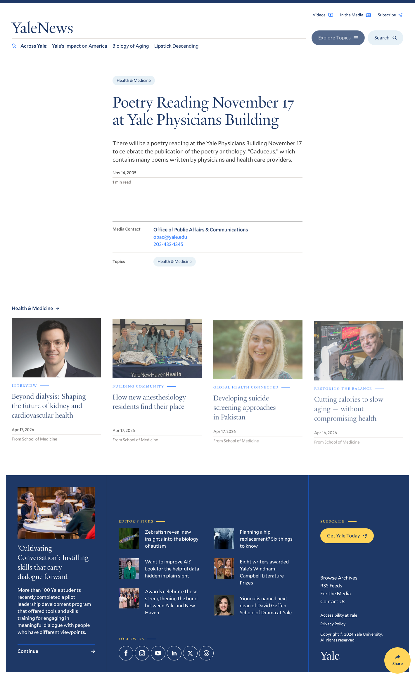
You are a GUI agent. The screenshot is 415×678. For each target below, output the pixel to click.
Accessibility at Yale (338, 615)
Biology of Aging (131, 45)
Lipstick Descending (176, 45)
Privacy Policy (332, 624)
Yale (330, 657)
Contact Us (332, 601)
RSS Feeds (331, 585)
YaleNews (42, 30)
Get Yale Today (347, 535)
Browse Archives (338, 577)
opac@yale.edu (170, 241)
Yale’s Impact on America (79, 45)
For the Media (335, 593)
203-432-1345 (168, 248)
